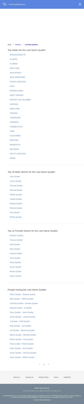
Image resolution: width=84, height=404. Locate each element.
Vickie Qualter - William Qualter (22, 357)
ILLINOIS (13, 59)
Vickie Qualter (15, 262)
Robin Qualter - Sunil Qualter (21, 348)
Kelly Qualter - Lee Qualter (20, 326)
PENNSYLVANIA (16, 91)
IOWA (12, 131)
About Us (16, 377)
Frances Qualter (16, 240)
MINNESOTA (15, 145)
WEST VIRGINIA (16, 95)
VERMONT (14, 122)
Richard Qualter (16, 208)
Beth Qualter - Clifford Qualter (22, 299)
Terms (56, 377)
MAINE (13, 158)
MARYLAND (15, 109)
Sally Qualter (15, 244)
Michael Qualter (16, 190)
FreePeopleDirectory (17, 4)
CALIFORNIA (15, 136)
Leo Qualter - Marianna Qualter (22, 330)
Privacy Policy (44, 377)
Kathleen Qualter (16, 235)
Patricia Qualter (16, 253)
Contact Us (29, 377)
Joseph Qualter (16, 199)
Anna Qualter (15, 258)
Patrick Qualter (16, 217)
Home (9, 44)
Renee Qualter (16, 271)
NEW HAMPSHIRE (17, 77)
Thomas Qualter (16, 186)
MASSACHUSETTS (18, 55)
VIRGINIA (14, 113)
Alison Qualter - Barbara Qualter (23, 294)
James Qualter (16, 181)
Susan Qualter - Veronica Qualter (23, 353)
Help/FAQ (67, 377)
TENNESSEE (15, 118)
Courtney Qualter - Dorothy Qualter (24, 303)
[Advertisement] (42, 25)
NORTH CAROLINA (18, 82)
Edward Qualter (16, 204)
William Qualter (16, 195)
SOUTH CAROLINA (18, 154)
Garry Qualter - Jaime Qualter (22, 312)
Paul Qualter (15, 213)
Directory (18, 44)
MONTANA (14, 140)
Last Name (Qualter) (31, 44)
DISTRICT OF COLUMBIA (20, 100)
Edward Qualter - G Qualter (21, 308)
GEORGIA (14, 104)
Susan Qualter (15, 267)
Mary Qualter (15, 249)
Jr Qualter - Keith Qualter (20, 321)
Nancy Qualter (15, 276)
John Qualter (15, 177)
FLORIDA (14, 64)
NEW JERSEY (15, 73)
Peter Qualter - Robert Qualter (22, 344)
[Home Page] (6, 4)
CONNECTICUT (16, 127)
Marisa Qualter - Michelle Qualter (23, 335)
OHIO (12, 86)
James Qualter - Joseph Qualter (22, 317)
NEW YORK (14, 68)
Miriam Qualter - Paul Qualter (21, 339)
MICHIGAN (14, 149)
